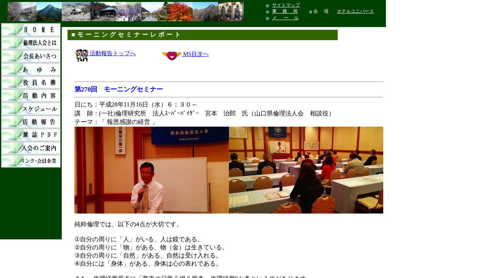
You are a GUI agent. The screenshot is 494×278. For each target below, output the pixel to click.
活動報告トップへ (106, 53)
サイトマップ (286, 5)
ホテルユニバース (355, 11)
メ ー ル (285, 17)
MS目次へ (195, 54)
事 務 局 (285, 11)
